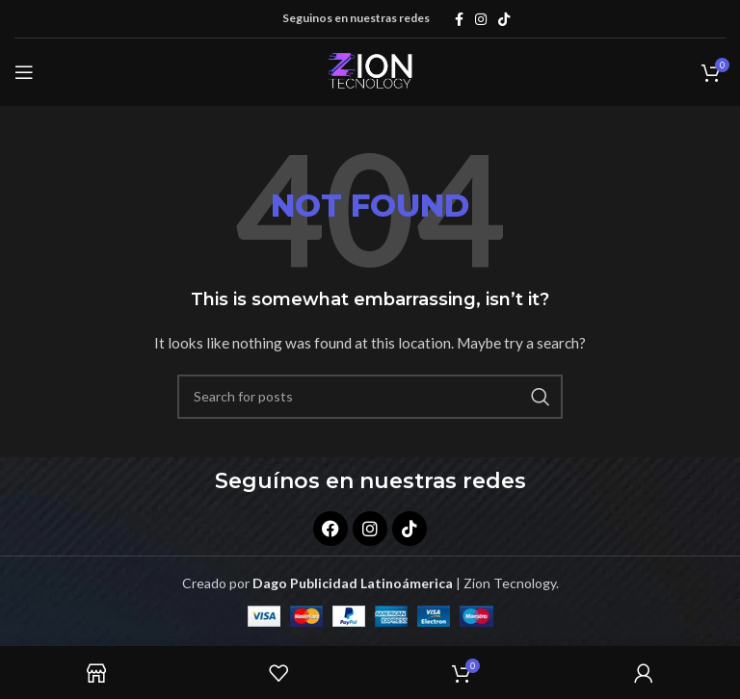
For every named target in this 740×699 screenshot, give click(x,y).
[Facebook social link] (459, 19)
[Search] (370, 397)
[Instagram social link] (480, 19)
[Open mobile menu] (24, 72)
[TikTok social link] (503, 19)
